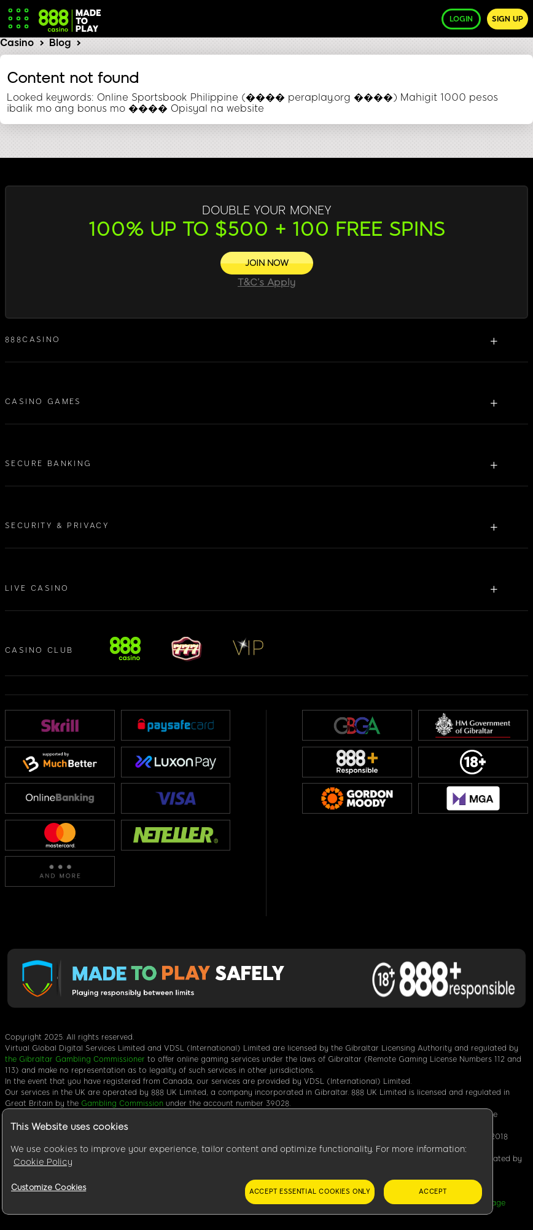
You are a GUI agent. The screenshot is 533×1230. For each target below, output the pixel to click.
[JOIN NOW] (266, 263)
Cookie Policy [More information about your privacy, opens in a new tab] (43, 1162)
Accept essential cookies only (309, 1192)
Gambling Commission (122, 1103)
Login (461, 19)
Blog (60, 43)
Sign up (507, 19)
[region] (247, 1161)
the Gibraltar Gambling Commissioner (75, 1059)
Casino (17, 43)
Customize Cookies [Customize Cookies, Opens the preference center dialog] (48, 1187)
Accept (433, 1192)
